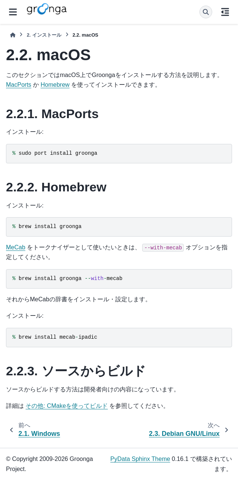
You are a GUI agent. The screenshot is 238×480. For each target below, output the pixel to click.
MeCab (15, 247)
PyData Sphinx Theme (140, 459)
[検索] (205, 12)
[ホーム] (12, 35)
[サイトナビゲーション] (13, 12)
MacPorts (18, 84)
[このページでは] (225, 12)
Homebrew (54, 84)
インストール (44, 35)
